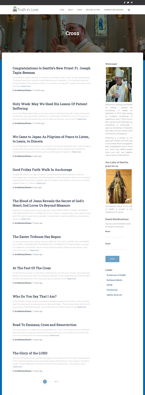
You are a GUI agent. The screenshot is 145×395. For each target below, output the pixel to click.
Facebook (124, 3)
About (70, 10)
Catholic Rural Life (114, 295)
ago (38, 90)
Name (115, 234)
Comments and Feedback (114, 10)
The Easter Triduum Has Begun (37, 237)
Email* (115, 246)
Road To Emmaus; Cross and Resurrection (45, 325)
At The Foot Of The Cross (32, 268)
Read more (26, 86)
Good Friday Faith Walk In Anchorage (42, 170)
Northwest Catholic (114, 280)
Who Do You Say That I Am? (34, 296)
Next (56, 381)
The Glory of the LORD (30, 353)
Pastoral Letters (93, 10)
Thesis (79, 10)
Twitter (128, 3)
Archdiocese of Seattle (116, 275)
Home (62, 10)
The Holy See (112, 290)
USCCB (109, 285)
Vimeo (132, 3)
